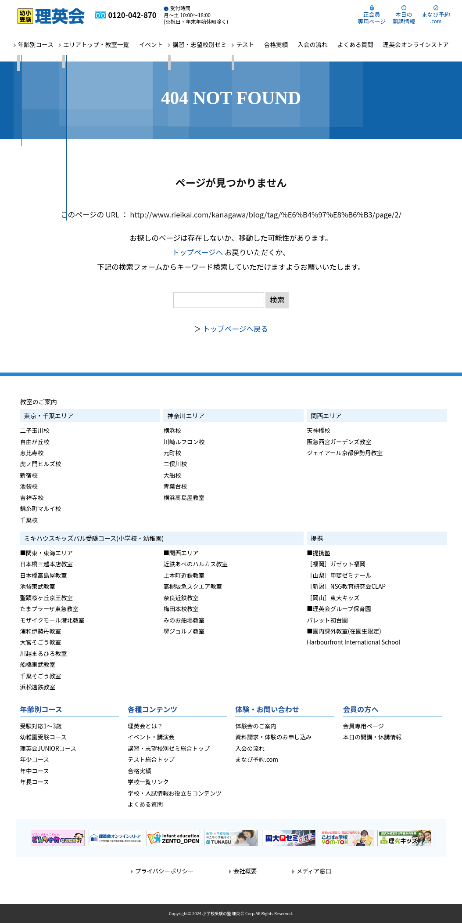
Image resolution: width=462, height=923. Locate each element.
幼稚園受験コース (43, 736)
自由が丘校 (35, 441)
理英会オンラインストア (416, 44)
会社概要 (245, 870)
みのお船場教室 (183, 619)
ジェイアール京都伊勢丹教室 (345, 452)
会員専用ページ (363, 725)
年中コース (34, 770)
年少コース (34, 759)
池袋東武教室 (37, 586)
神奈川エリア (185, 415)
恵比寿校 (32, 452)
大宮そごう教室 (40, 641)
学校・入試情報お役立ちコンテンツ (175, 793)
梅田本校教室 (180, 608)
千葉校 (29, 519)
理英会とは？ (145, 725)
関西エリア (326, 415)
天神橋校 (318, 430)
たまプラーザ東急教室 (49, 608)
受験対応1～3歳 (41, 725)
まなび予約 (436, 17)
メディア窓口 (314, 870)
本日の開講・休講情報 (372, 736)
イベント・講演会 (151, 736)
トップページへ (197, 252)
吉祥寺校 (32, 497)
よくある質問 (355, 44)
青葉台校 (175, 485)
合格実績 (276, 44)
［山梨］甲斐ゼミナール (339, 575)
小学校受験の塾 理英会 (223, 913)
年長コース (34, 781)
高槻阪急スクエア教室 (192, 586)
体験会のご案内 (255, 725)
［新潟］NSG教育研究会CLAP (346, 586)
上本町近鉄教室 (183, 575)
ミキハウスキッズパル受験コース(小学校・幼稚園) (94, 538)
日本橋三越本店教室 (46, 563)
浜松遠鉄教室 (37, 686)
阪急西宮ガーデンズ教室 (339, 441)
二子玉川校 (35, 430)
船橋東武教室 (37, 664)
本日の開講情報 (403, 17)
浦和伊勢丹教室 (40, 630)
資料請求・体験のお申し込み (273, 736)
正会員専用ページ (372, 17)
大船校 (172, 475)
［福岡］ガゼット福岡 (336, 563)
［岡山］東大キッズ (333, 597)
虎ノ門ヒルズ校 (40, 463)
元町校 (172, 452)
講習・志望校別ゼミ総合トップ (169, 748)
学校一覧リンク (148, 781)
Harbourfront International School (353, 641)
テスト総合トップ (151, 759)
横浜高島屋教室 (183, 497)
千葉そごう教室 (40, 675)
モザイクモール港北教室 (52, 619)
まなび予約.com (256, 759)
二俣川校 (175, 463)
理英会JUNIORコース (48, 748)
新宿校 (29, 475)
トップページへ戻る (235, 328)
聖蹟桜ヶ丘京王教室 (46, 597)
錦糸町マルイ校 (40, 508)
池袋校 (29, 485)
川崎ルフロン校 (183, 441)
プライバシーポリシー (164, 870)
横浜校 (172, 430)
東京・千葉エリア (49, 415)
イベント (151, 44)
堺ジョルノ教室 (183, 630)
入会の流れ (312, 44)
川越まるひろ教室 (43, 653)
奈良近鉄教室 (180, 597)
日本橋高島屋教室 (43, 575)
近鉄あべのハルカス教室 (195, 563)
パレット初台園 (327, 619)
